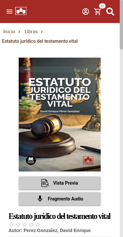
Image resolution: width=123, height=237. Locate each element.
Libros (31, 32)
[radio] (11, 224)
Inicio (9, 32)
